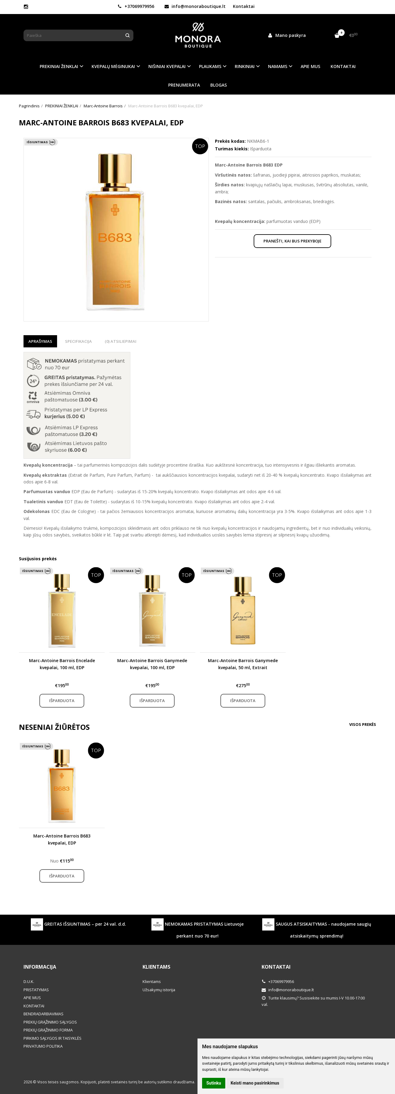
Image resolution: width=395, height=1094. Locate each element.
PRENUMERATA (184, 85)
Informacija (40, 966)
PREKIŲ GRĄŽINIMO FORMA (48, 1030)
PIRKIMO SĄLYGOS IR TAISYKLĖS (53, 1038)
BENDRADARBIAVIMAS (43, 1014)
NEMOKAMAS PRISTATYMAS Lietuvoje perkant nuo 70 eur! (197, 928)
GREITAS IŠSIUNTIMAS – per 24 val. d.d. (78, 924)
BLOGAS (218, 85)
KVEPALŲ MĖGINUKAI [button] (113, 66)
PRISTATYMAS (36, 989)
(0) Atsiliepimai (120, 341)
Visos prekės (362, 724)
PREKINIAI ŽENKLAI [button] (59, 66)
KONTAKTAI (343, 66)
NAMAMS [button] (277, 66)
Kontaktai (244, 6)
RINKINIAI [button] (245, 66)
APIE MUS (310, 66)
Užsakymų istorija (159, 989)
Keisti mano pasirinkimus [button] (255, 1083)
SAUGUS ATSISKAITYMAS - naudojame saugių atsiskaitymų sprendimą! (316, 928)
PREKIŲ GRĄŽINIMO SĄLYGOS (50, 1022)
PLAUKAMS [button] (210, 66)
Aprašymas (40, 341)
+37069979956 (136, 6)
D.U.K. (29, 981)
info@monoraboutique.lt (195, 6)
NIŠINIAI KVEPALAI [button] (167, 66)
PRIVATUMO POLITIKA (43, 1046)
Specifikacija (78, 341)
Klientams (156, 966)
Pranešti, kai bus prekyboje (292, 241)
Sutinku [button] (213, 1083)
